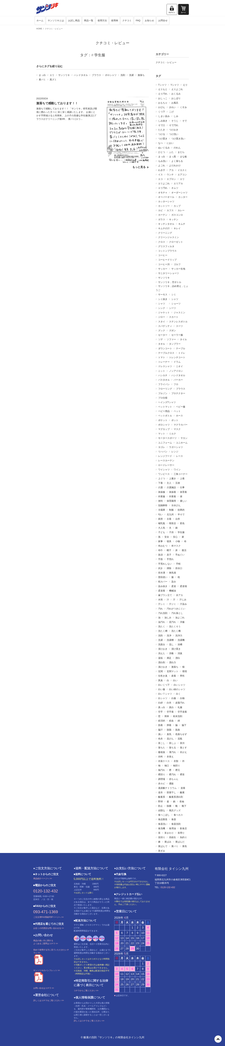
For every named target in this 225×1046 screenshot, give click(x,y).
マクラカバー (181, 424)
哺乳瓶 (161, 523)
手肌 (160, 559)
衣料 (160, 756)
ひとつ (161, 152)
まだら (181, 152)
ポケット (162, 420)
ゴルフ (177, 264)
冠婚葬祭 (162, 505)
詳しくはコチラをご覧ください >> (48, 1000)
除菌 (169, 806)
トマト (161, 357)
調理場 (161, 779)
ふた (171, 152)
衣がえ (183, 752)
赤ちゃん (173, 779)
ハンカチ (162, 375)
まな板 (183, 156)
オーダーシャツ (179, 192)
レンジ (174, 451)
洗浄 (169, 635)
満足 (169, 658)
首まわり (169, 833)
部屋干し (171, 792)
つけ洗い (173, 134)
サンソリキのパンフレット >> (46, 970)
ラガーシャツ (176, 447)
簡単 (166, 716)
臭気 (169, 734)
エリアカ (178, 183)
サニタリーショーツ (168, 273)
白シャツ (162, 698)
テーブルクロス (166, 353)
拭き (160, 568)
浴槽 (180, 644)
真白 (171, 707)
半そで (181, 514)
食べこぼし (164, 815)
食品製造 (162, 819)
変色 (182, 523)
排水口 (178, 568)
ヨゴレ (161, 447)
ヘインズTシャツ (167, 402)
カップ (177, 206)
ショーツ (176, 303)
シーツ (172, 308)
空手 (160, 711)
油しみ (167, 617)
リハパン (162, 451)
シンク (161, 308)
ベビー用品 (164, 411)
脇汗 (160, 729)
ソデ (160, 339)
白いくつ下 (164, 685)
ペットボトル (165, 415)
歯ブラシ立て (165, 595)
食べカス (178, 815)
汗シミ (161, 604)
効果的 (181, 509)
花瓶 (180, 738)
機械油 (172, 590)
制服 (171, 509)
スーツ (179, 326)
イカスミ (182, 170)
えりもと (162, 89)
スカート (173, 317)
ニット (161, 371)
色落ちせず (181, 734)
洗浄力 (178, 635)
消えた (161, 653)
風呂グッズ (175, 810)
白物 (182, 698)
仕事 (182, 487)
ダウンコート (165, 348)
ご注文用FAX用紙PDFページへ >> (48, 917)
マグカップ (164, 429)
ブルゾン (162, 393)
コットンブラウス (167, 250)
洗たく (161, 626)
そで (184, 120)
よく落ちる (177, 161)
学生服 (181, 532)
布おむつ (162, 545)
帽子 (169, 550)
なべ (160, 143)
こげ (171, 111)
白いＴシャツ (165, 693)
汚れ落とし (177, 613)
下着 (160, 483)
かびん (161, 107)
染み (173, 581)
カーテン (162, 214)
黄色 (184, 846)
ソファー (171, 339)
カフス (170, 210)
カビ (160, 210)
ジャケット (164, 312)
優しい (183, 501)
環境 (184, 671)
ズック (161, 330)
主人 (169, 483)
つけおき (173, 129)
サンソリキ (64, 75)
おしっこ (162, 98)
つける (161, 134)
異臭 (160, 680)
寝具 (169, 541)
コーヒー (162, 255)
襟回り (161, 774)
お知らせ (149, 20)
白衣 (169, 702)
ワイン (177, 469)
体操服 (161, 492)
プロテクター (178, 393)
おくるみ (176, 93)
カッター (183, 197)
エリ (52, 75)
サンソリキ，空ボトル (169, 282)
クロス (161, 242)
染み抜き (162, 586)
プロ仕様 (162, 397)
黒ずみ (161, 851)
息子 (169, 554)
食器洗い (162, 824)
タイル (183, 339)
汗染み (183, 604)
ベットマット (165, 406)
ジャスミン (179, 312)
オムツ (174, 188)
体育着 (183, 492)
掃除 (169, 568)
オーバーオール (166, 197)
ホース (179, 415)
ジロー (161, 317)
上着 (182, 478)
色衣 (160, 738)
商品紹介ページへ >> (42, 878)
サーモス (162, 294)
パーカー (178, 379)
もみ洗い (162, 161)
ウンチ (170, 174)
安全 (166, 537)
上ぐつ (161, 478)
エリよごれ (164, 183)
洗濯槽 (170, 640)
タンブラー (175, 344)
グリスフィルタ (166, 246)
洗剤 (123, 75)
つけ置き (162, 138)
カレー (181, 210)
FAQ (138, 20)
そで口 (161, 125)
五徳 (177, 483)
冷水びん (176, 505)
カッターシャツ (166, 201)
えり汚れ (162, 93)
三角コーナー (181, 474)
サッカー (162, 268)
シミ (173, 294)
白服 (173, 698)
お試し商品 (74, 20)
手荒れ (170, 559)
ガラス (161, 219)
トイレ (181, 353)
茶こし (161, 743)
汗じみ (182, 599)
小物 (177, 541)
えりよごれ (177, 89)
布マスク (176, 545)
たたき (161, 129)
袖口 (166, 765)
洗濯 (131, 75)
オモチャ (162, 192)
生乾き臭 (162, 675)
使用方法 (102, 20)
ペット (177, 411)
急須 (160, 554)
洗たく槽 (162, 631)
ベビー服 (180, 406)
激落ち (141, 75)
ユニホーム (182, 442)
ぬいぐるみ (164, 147)
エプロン (171, 179)
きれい (172, 107)
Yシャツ (175, 84)
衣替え (170, 756)
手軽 (178, 563)
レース (179, 456)
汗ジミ (172, 604)
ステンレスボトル (178, 321)
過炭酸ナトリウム (167, 788)
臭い (160, 734)
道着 (183, 788)
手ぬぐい (180, 554)
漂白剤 (161, 662)
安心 (175, 537)
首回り (161, 837)
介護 (160, 487)
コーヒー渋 (164, 264)
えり (185, 84)
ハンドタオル (81, 75)
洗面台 (161, 644)
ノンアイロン (176, 371)
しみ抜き (162, 120)
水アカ (179, 595)
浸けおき (162, 649)
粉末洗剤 (177, 716)
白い (175, 680)
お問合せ (163, 20)
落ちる (172, 747)
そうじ (174, 120)
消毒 (171, 653)
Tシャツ (162, 84)
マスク (177, 429)
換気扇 (172, 572)
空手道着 (182, 711)
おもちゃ (162, 102)
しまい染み (164, 116)
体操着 (172, 492)
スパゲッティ (165, 326)
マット (161, 433)
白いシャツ (179, 685)
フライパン (164, 384)
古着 (169, 519)
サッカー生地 (178, 268)
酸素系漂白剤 (176, 797)
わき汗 (161, 170)
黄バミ (42, 79)
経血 (171, 720)
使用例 (114, 20)
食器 (173, 819)
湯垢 (160, 658)
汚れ (160, 608)
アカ (171, 170)
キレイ (177, 228)
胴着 (169, 725)
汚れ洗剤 (162, 613)
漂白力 (172, 662)
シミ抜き (162, 299)
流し (171, 644)
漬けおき (162, 667)
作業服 (161, 496)
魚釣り (183, 837)
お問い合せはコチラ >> (43, 988)
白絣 (160, 702)
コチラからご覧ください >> (86, 990)
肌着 (160, 725)
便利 (160, 501)
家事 (160, 541)
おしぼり (176, 98)
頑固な (161, 810)
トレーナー (164, 361)
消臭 (180, 653)
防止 (160, 806)
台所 (177, 519)
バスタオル (164, 379)
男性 (182, 675)
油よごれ (180, 617)
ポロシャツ (111, 75)
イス (160, 174)
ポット (174, 420)
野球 (160, 801)
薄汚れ (172, 752)
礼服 (180, 707)
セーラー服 (177, 335)
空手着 (170, 711)
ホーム (39, 20)
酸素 (182, 792)
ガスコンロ (177, 214)
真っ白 (161, 707)
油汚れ (161, 622)
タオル (161, 344)
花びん (170, 738)
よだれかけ (175, 165)
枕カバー (162, 581)
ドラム (177, 361)
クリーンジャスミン (168, 237)
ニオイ (179, 366)
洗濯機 (181, 640)
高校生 (172, 837)
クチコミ (127, 20)
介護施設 (171, 487)
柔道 (173, 586)
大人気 (161, 527)
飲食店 (183, 828)
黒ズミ (53, 79)
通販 (171, 783)
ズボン (172, 330)
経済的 (161, 720)
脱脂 (169, 729)
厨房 (160, 519)
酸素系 (161, 797)
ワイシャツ (164, 469)
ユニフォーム (165, 442)
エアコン (182, 174)
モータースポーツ (167, 438)
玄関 (160, 671)
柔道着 (161, 590)
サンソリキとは (56, 20)
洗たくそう (175, 626)
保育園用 (171, 501)
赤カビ (161, 783)
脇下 (184, 725)
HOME (39, 29)
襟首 (182, 774)
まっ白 (42, 75)
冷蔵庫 (161, 509)
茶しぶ (172, 743)
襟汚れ (172, 774)
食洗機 (161, 828)
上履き (172, 478)
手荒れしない (165, 563)
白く (178, 693)
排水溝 (161, 572)
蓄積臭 (161, 752)
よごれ (161, 165)
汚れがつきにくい (176, 608)
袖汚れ (161, 770)
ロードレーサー (166, 465)
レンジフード (165, 456)
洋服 (182, 622)
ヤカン (184, 438)
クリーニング (165, 232)
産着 (173, 675)
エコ (160, 179)
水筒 (160, 599)
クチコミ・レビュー (54, 29)
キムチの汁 (164, 228)
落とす (183, 747)
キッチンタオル (166, 224)
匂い (160, 514)
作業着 (172, 496)
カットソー (164, 206)
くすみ (183, 107)
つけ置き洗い (178, 138)
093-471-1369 (45, 912)
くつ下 (161, 111)
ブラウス (96, 75)
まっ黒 (172, 156)
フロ (176, 384)
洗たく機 (176, 631)
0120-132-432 (45, 891)
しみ (176, 116)
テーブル (180, 348)
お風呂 (174, 102)
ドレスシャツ (165, 366)
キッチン (173, 219)
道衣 (160, 792)
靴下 (184, 806)
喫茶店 (172, 523)
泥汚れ (172, 622)
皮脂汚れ (180, 702)
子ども (161, 532)
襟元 (177, 770)
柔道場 (183, 586)
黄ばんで (162, 846)
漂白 (177, 658)
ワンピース (164, 474)
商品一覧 (88, 20)
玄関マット (172, 671)
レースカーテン (166, 460)
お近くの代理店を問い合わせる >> (48, 928)
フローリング (165, 388)
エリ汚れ (162, 188)
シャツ (174, 299)
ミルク (172, 433)
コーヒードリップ (167, 259)
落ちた (161, 747)
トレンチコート (177, 357)
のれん (177, 147)
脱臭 (177, 729)
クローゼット (176, 242)
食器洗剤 (176, 824)
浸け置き (176, 649)
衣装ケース (164, 761)
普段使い (162, 577)
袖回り (176, 765)
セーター (162, 335)
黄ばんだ (180, 841)
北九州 (170, 514)
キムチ (181, 224)
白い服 (161, 689)
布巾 (160, 550)
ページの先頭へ (218, 1039)
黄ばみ (167, 841)
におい (170, 143)
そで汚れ (173, 125)
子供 (171, 532)
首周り (181, 833)
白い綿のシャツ (177, 689)
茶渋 (182, 743)
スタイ (161, 321)
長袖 (181, 801)
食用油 (172, 828)
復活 (184, 550)
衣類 (176, 761)
